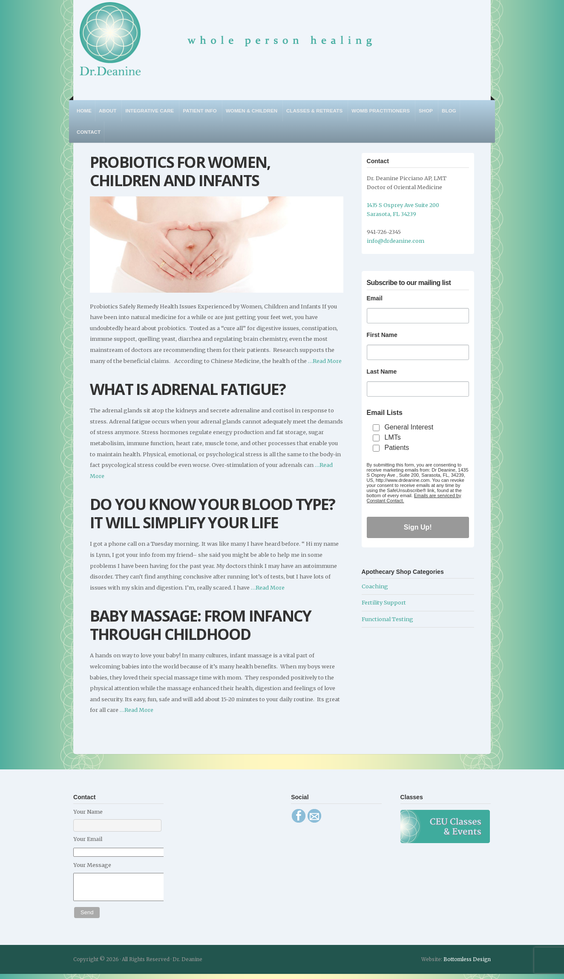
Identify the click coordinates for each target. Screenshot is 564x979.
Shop (426, 110)
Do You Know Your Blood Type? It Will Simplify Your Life (212, 513)
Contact (89, 132)
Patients (397, 447)
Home (84, 110)
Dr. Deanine (230, 44)
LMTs (393, 437)
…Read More (324, 360)
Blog (449, 110)
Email (375, 298)
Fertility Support (384, 602)
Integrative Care (149, 110)
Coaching (375, 586)
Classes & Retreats (314, 110)
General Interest (409, 427)
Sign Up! (418, 527)
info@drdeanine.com (395, 240)
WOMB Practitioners (380, 110)
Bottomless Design (467, 964)
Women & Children (251, 110)
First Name (382, 335)
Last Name (382, 371)
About (107, 110)
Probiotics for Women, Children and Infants (180, 171)
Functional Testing (387, 619)
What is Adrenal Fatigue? (187, 389)
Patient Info (199, 110)
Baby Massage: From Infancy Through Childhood (200, 625)
